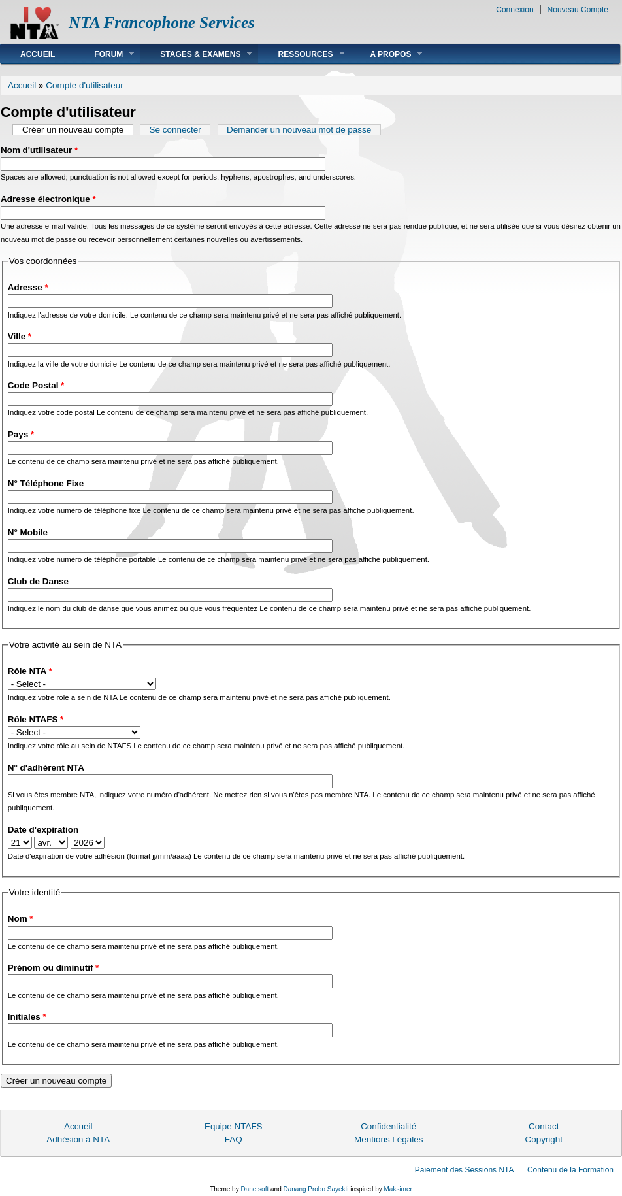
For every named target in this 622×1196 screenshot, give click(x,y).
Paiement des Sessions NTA (464, 1169)
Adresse (28, 287)
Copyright (544, 1139)
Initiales (27, 1017)
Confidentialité (388, 1126)
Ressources (301, 54)
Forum (104, 54)
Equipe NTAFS (234, 1126)
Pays (21, 434)
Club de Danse (38, 581)
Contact (544, 1126)
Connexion (514, 9)
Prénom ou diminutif (53, 967)
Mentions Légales (388, 1139)
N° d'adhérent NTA (46, 767)
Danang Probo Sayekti (315, 1189)
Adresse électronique (48, 199)
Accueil (37, 54)
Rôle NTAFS (36, 719)
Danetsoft (254, 1189)
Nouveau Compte (578, 9)
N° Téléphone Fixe (46, 483)
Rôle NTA (30, 671)
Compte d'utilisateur (84, 85)
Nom (20, 918)
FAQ (233, 1139)
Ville (19, 336)
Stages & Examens (196, 54)
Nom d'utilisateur (39, 150)
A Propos (387, 54)
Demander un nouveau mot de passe (299, 130)
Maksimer (398, 1189)
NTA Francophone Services (162, 22)
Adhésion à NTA (78, 1139)
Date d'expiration (43, 830)
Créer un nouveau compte (77, 130)
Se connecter (175, 130)
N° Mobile (28, 532)
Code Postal (36, 385)
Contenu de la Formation (570, 1169)
